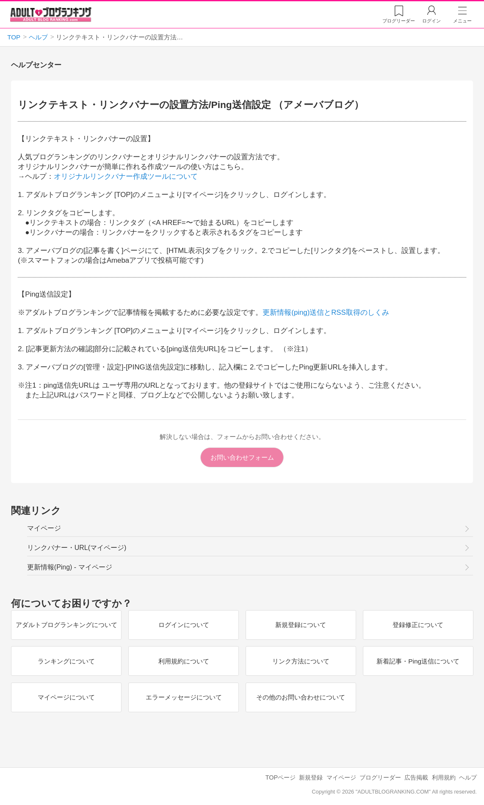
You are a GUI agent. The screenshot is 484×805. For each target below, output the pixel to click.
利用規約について (183, 660)
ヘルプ (468, 777)
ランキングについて (66, 660)
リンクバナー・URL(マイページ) (77, 547)
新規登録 (311, 777)
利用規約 (444, 777)
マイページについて (66, 697)
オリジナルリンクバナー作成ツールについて (126, 176)
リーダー (398, 20)
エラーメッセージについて (183, 697)
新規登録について (300, 624)
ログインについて (183, 624)
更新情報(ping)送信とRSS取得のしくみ (326, 312)
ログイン (431, 20)
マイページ (44, 528)
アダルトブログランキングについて (66, 624)
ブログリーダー (380, 777)
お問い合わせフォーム (242, 457)
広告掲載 (416, 777)
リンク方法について (300, 660)
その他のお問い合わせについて (300, 697)
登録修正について (418, 624)
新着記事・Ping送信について (417, 660)
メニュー (462, 20)
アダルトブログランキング (50, 14)
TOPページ (281, 777)
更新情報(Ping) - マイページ (69, 567)
